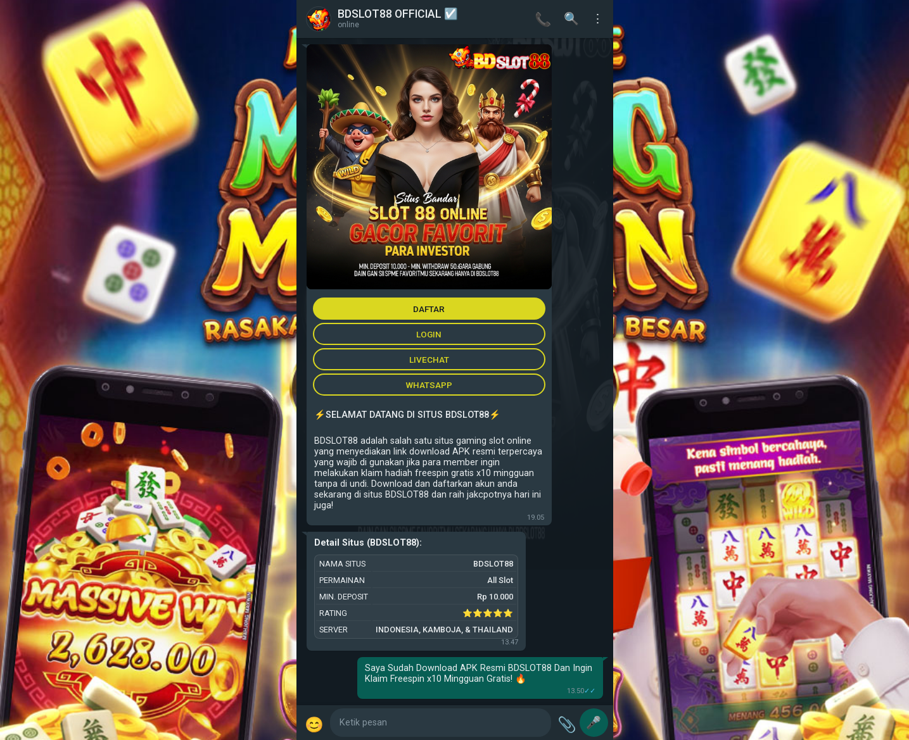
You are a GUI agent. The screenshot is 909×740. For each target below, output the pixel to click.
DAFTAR (429, 309)
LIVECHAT (429, 359)
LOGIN (429, 334)
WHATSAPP (428, 385)
